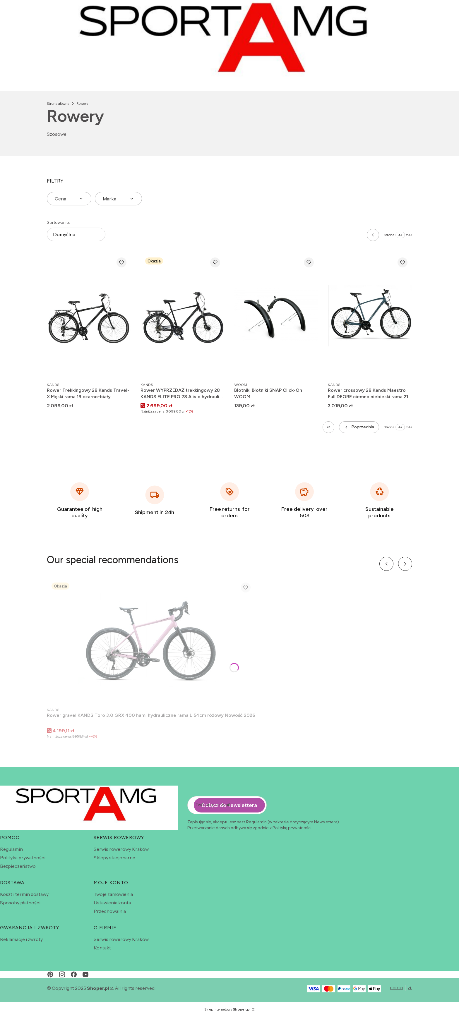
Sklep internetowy (227, 1009)
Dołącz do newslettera (229, 805)
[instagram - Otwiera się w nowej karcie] (62, 974)
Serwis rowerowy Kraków (121, 849)
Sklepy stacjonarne (114, 857)
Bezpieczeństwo (18, 866)
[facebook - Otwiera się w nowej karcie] (73, 974)
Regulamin (11, 849)
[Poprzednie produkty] (359, 427)
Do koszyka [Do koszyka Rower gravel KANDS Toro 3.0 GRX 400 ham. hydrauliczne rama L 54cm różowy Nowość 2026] (245, 693)
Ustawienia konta (112, 903)
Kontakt (102, 948)
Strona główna (58, 103)
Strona (389, 235)
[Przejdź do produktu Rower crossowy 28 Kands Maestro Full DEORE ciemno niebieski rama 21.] (370, 316)
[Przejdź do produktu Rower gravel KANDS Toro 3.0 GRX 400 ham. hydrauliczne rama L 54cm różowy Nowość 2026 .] (151, 641)
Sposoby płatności (20, 903)
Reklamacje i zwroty (21, 939)
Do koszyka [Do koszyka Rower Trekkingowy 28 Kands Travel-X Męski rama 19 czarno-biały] (120, 368)
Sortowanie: (58, 222)
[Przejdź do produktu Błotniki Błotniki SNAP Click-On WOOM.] (276, 316)
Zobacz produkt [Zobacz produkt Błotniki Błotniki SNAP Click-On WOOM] (308, 368)
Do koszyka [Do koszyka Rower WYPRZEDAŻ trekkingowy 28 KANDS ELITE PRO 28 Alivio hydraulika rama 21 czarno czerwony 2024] (214, 368)
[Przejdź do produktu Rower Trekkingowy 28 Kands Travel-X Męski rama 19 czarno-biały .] (89, 316)
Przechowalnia (110, 911)
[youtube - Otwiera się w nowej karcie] (85, 974)
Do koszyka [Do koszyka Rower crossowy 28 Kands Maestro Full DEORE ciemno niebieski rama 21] (401, 368)
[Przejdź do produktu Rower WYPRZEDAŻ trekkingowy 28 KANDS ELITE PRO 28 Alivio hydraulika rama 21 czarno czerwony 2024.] (183, 316)
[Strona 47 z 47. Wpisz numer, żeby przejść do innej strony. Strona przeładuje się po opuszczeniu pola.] (400, 235)
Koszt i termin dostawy (24, 894)
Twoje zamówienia (113, 894)
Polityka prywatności (22, 857)
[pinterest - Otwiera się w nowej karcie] (50, 974)
